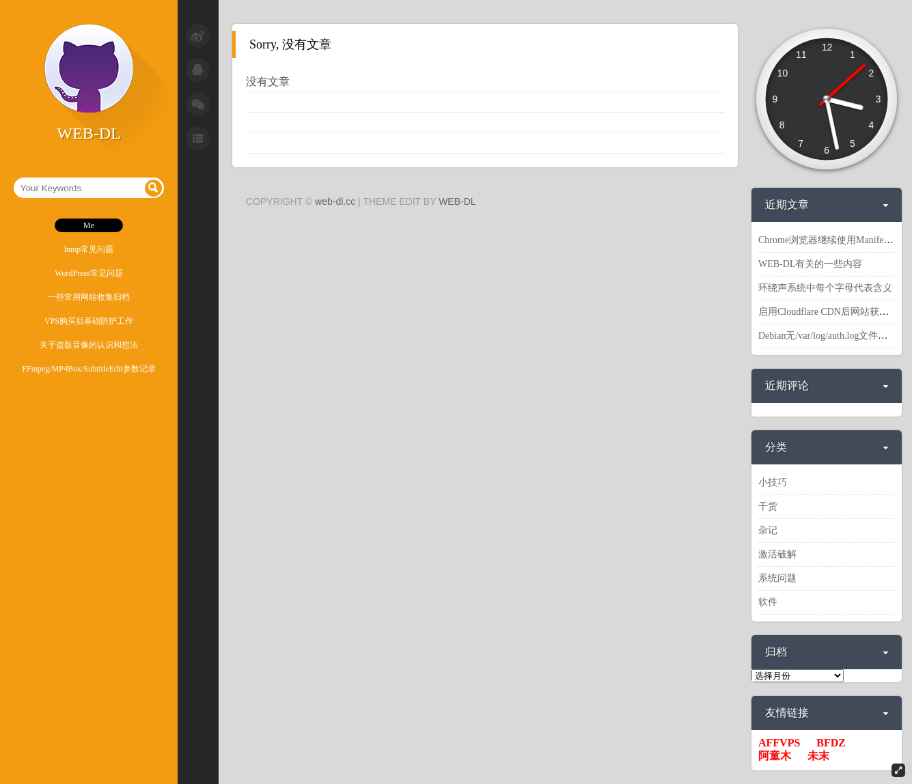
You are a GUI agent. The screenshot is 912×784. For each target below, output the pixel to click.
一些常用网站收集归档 (89, 297)
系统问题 (777, 578)
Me (88, 225)
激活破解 (777, 554)
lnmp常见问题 (89, 249)
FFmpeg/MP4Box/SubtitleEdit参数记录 (88, 369)
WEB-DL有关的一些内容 (810, 264)
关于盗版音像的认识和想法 (89, 345)
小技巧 (772, 482)
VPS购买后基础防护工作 (88, 321)
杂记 (767, 530)
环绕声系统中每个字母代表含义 (825, 288)
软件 (767, 602)
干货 (767, 506)
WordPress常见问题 (89, 273)
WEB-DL (457, 201)
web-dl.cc (335, 201)
